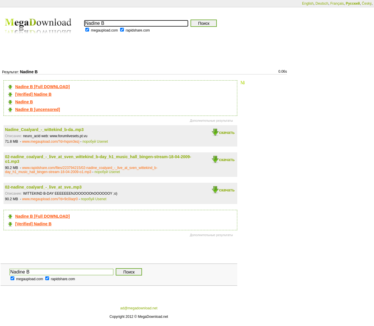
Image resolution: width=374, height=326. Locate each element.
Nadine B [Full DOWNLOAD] (42, 86)
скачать (227, 132)
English (308, 3)
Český (366, 3)
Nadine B (24, 102)
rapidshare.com (138, 30)
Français (337, 3)
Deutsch (322, 3)
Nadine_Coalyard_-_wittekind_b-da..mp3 (44, 129)
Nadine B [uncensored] (37, 109)
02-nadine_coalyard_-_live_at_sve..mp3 (43, 187)
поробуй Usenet (95, 142)
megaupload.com (104, 30)
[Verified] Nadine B (33, 94)
